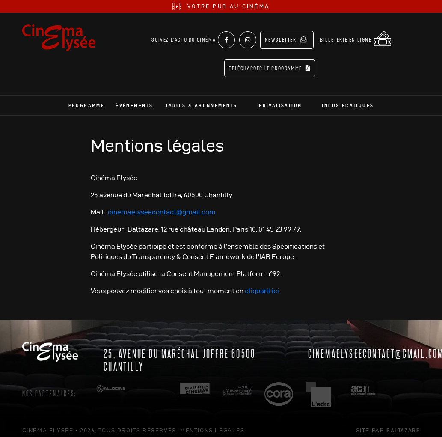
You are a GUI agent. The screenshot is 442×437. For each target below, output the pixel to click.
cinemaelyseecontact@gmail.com (162, 205)
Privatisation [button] (280, 98)
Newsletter (288, 39)
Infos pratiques (348, 98)
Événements (134, 98)
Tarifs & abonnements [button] (201, 98)
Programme (86, 98)
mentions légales (212, 424)
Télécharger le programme (272, 62)
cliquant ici (262, 284)
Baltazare (403, 424)
